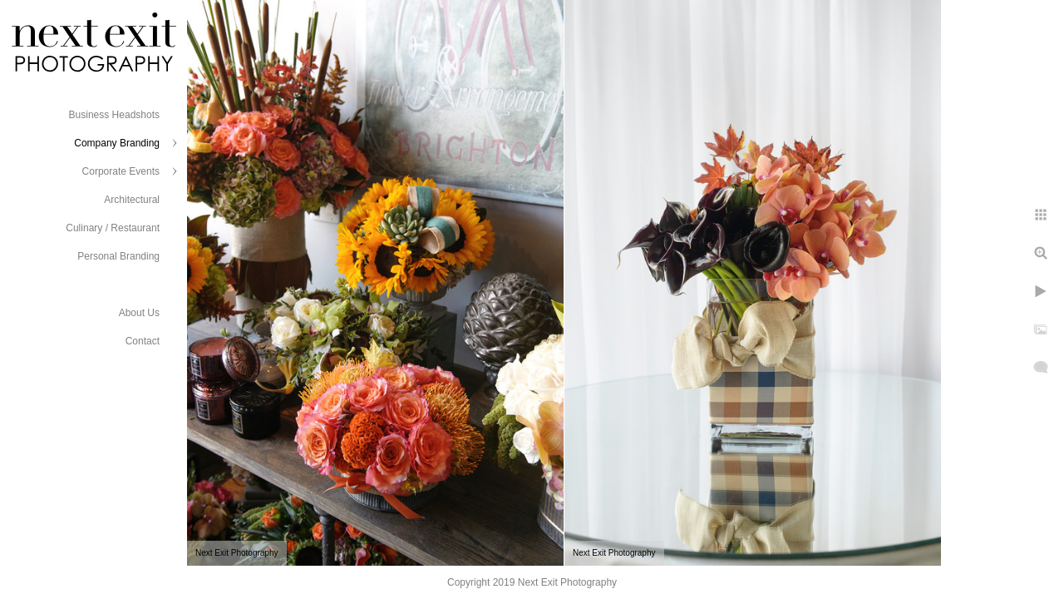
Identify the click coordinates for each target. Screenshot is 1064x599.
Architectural (132, 199)
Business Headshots (114, 115)
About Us (139, 313)
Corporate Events (121, 171)
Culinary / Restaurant (113, 228)
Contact (143, 341)
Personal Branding (118, 256)
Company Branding (117, 143)
